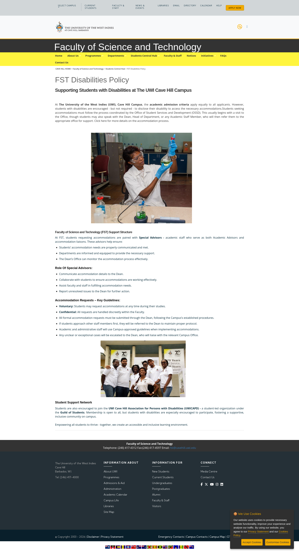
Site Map (109, 512)
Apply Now (235, 8)
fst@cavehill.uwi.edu (183, 448)
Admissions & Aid (114, 483)
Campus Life (111, 500)
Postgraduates (161, 488)
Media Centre (209, 471)
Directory (190, 5)
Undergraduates (162, 483)
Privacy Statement (112, 536)
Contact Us (207, 477)
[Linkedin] (222, 484)
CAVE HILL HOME (63, 68)
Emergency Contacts (171, 536)
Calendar (206, 5)
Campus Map (217, 536)
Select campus (67, 5)
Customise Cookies (277, 542)
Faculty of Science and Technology (88, 68)
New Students (160, 471)
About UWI (110, 471)
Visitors (156, 506)
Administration (112, 488)
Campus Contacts (197, 536)
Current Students (90, 6)
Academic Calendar (115, 494)
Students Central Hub (115, 68)
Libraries (163, 5)
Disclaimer (93, 536)
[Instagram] (218, 484)
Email (176, 5)
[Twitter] (207, 484)
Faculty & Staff (118, 6)
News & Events (140, 6)
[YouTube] (212, 484)
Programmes (111, 477)
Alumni (156, 494)
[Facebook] (202, 484)
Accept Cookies (252, 542)
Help (219, 5)
